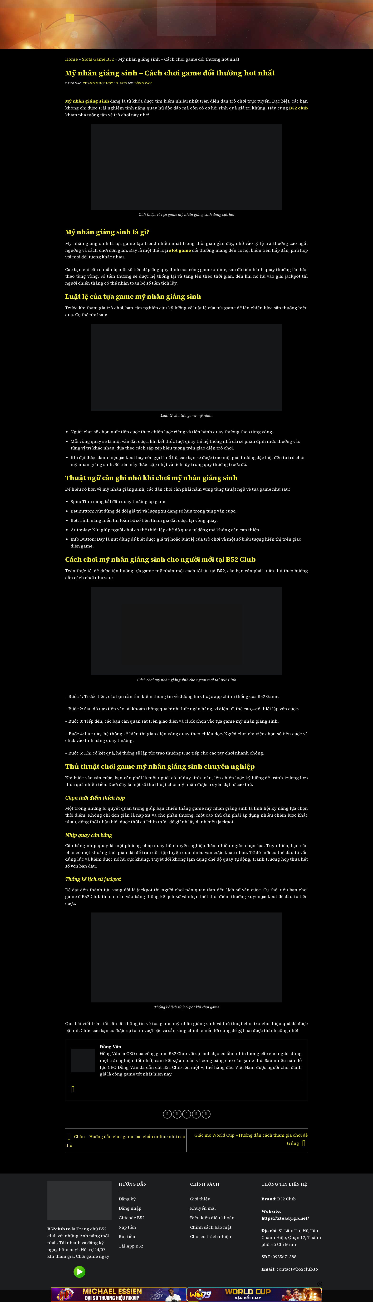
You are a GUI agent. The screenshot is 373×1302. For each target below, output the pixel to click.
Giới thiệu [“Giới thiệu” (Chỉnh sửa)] (200, 1199)
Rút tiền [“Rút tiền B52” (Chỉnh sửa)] (127, 1236)
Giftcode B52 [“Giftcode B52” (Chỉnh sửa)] (132, 1218)
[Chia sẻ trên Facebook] (167, 1114)
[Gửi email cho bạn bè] (186, 1114)
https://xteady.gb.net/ (285, 1218)
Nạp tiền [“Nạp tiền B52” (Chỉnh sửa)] (127, 1227)
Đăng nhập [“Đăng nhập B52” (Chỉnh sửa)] (130, 1208)
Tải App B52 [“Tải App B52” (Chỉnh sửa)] (131, 1246)
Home (71, 59)
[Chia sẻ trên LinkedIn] (206, 1114)
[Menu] (70, 18)
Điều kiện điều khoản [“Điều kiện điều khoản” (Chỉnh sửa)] (212, 1218)
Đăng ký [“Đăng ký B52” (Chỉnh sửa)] (127, 1199)
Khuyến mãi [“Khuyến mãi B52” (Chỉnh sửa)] (203, 1208)
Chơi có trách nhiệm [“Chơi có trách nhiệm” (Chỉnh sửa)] (211, 1236)
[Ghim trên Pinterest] (196, 1114)
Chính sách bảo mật (211, 1227)
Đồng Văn (143, 83)
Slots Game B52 (98, 59)
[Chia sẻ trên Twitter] (177, 1114)
